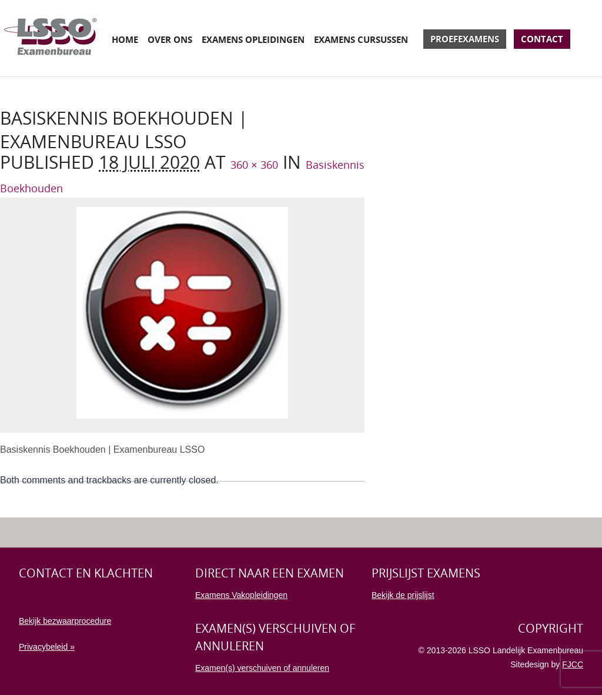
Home (125, 39)
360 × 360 (254, 165)
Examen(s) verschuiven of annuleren (262, 668)
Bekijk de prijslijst (403, 595)
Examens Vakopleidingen (241, 595)
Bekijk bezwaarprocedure (65, 621)
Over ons (170, 39)
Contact (542, 39)
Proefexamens (464, 39)
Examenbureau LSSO (50, 38)
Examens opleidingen (253, 39)
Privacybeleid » (47, 646)
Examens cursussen (361, 39)
